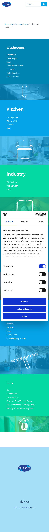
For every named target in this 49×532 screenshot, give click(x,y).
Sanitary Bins (12, 393)
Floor (9, 331)
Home (7, 24)
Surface (10, 327)
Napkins (10, 124)
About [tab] (40, 221)
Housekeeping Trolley (16, 338)
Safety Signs (12, 334)
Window (10, 323)
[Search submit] (44, 4)
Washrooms (16, 24)
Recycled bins (13, 397)
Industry (16, 174)
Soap (25, 24)
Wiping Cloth (12, 121)
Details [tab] (24, 221)
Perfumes (11, 69)
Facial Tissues (13, 76)
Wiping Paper (13, 117)
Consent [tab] (9, 221)
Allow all (24, 301)
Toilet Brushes (13, 73)
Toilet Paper (12, 58)
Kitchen (15, 109)
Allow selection (24, 309)
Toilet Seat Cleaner (15, 65)
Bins (8, 390)
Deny (24, 316)
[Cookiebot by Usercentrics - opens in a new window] (35, 214)
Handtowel (11, 54)
